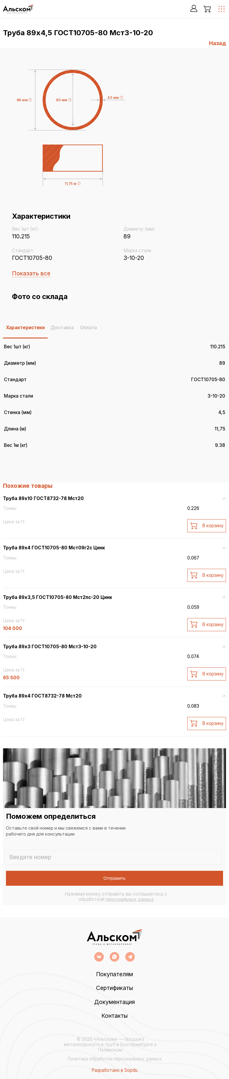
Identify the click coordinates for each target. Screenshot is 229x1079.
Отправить (114, 878)
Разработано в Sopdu (114, 1070)
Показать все (31, 273)
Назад (217, 43)
